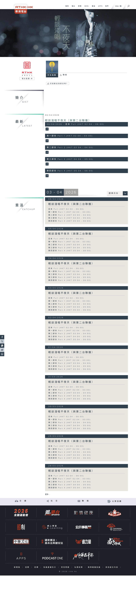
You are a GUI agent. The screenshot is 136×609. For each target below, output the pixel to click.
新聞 (78, 7)
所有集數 (51, 75)
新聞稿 (17, 567)
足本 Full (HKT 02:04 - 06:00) (66, 209)
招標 (37, 567)
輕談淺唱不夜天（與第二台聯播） (68, 120)
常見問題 (66, 567)
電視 (66, 7)
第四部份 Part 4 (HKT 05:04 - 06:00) (69, 221)
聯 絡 (85, 501)
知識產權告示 (50, 567)
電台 (72, 7)
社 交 (54, 501)
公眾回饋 (117, 501)
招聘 (27, 567)
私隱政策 (79, 567)
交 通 (23, 501)
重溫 (92, 7)
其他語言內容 (112, 567)
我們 (106, 7)
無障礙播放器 (95, 567)
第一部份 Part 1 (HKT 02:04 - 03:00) (69, 212)
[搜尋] (128, 5)
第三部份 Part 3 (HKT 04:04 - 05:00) (69, 218)
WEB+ (86, 7)
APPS (100, 7)
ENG (117, 6)
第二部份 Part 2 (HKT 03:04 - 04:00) (69, 215)
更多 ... (47, 494)
